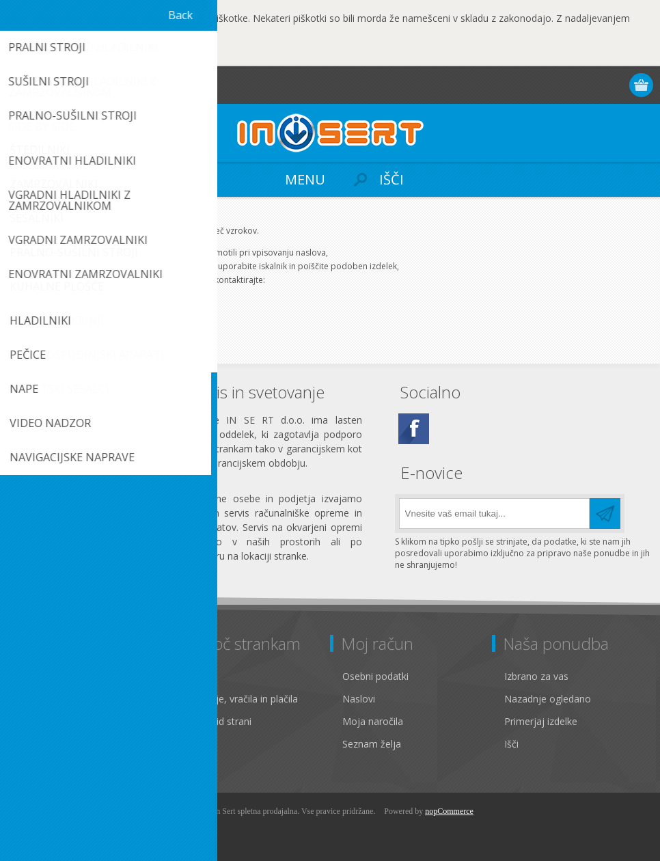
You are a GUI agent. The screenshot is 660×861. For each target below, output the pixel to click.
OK (58, 55)
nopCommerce (449, 811)
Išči (511, 743)
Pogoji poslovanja (59, 721)
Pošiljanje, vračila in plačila (239, 698)
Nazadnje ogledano (547, 698)
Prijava (589, 85)
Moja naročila (372, 721)
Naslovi (358, 698)
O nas (32, 743)
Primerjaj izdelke (540, 721)
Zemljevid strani (216, 721)
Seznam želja (371, 743)
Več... (155, 53)
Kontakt (198, 676)
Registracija (563, 85)
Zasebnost (42, 698)
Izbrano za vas (536, 676)
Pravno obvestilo (56, 676)
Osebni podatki (375, 676)
